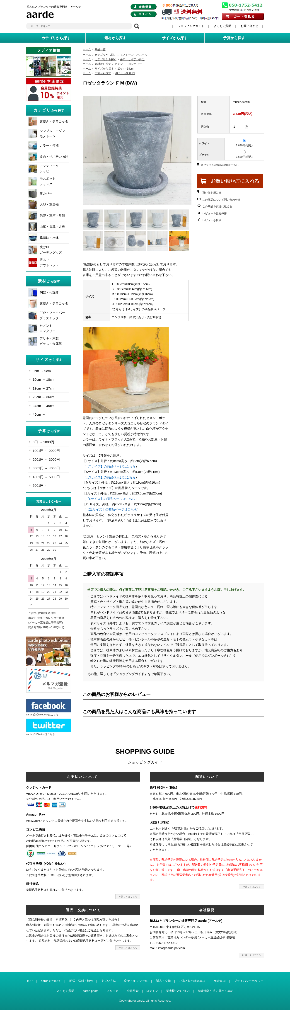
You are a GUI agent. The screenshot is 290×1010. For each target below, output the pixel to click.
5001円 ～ (40, 485)
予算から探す (103, 73)
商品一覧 (100, 49)
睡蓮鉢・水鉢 (49, 238)
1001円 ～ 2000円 (46, 451)
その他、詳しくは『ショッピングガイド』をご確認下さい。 (130, 674)
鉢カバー (46, 193)
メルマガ (112, 991)
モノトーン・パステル (133, 54)
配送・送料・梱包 (81, 981)
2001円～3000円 (125, 73)
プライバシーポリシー (248, 981)
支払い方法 (108, 981)
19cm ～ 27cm (44, 388)
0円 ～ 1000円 (43, 442)
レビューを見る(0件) (214, 213)
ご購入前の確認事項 (192, 981)
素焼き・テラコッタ (54, 121)
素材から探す (103, 63)
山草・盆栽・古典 (52, 226)
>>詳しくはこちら (127, 896)
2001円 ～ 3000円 (46, 459)
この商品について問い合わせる (221, 199)
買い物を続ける (211, 192)
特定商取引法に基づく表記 (215, 991)
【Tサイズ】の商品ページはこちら (110, 466)
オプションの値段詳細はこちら (220, 165)
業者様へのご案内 (178, 991)
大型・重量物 (49, 204)
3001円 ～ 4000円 (46, 468)
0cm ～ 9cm (42, 371)
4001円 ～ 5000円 (46, 477)
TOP (30, 981)
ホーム (87, 49)
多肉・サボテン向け (54, 156)
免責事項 (220, 981)
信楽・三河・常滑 (52, 215)
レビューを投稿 (211, 220)
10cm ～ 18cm (44, 379)
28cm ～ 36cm (44, 397)
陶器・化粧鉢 (49, 292)
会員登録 (133, 991)
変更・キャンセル (136, 981)
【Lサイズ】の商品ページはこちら (110, 499)
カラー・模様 (49, 145)
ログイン (152, 991)
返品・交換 (163, 981)
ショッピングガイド (191, 26)
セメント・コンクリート (130, 63)
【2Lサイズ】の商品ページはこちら (111, 509)
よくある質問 (222, 26)
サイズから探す (104, 68)
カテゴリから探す (105, 54)
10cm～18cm (125, 68)
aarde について (51, 981)
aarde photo (90, 991)
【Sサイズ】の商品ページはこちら (110, 477)
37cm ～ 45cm (44, 406)
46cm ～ (39, 414)
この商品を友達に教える (217, 206)
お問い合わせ (249, 26)
